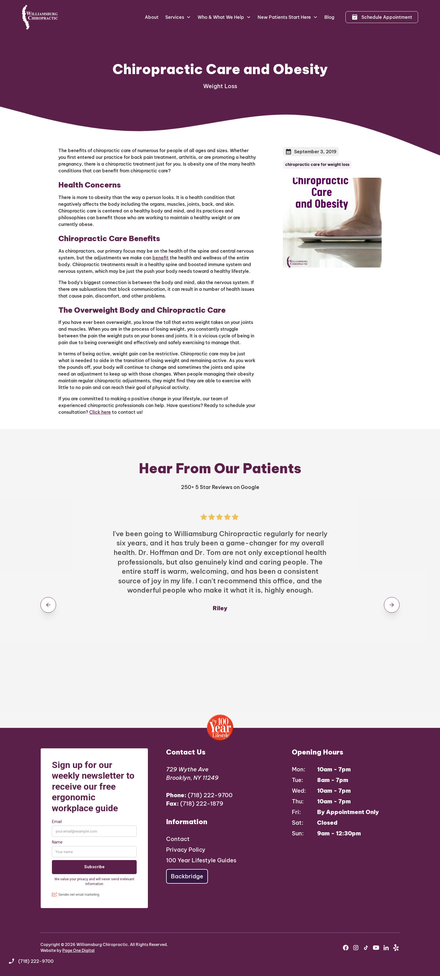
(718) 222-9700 (199, 795)
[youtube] (376, 947)
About (152, 17)
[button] (178, 17)
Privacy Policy (185, 849)
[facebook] (345, 947)
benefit (160, 257)
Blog (329, 17)
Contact (178, 838)
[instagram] (355, 947)
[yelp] (396, 947)
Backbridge (187, 876)
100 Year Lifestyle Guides (201, 860)
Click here (100, 412)
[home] (40, 17)
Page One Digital (78, 950)
